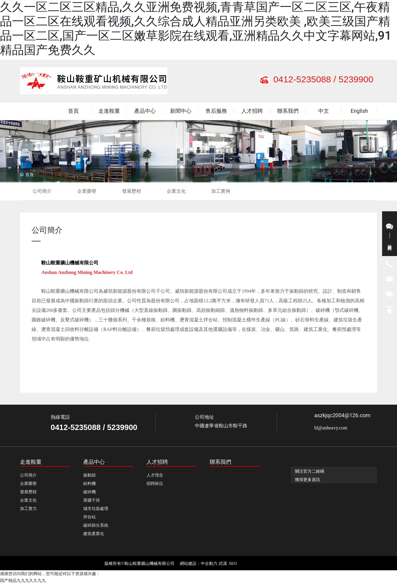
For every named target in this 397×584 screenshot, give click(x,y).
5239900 (356, 79)
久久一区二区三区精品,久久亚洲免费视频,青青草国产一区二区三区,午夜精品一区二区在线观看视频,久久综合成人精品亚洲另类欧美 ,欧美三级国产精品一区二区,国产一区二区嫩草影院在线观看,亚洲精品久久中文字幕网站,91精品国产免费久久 (195, 28)
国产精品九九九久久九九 (23, 580)
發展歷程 (131, 191)
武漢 (223, 563)
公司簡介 (42, 191)
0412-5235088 (302, 79)
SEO (233, 563)
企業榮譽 (86, 191)
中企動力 (209, 563)
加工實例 (220, 191)
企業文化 (176, 191)
